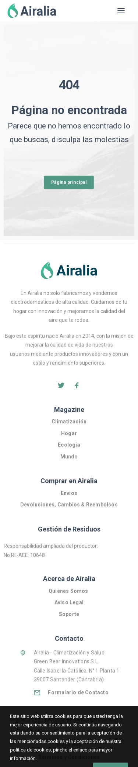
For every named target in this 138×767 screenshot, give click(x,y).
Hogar (69, 433)
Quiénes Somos (69, 591)
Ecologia (69, 445)
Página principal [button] (68, 182)
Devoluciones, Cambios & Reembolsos (69, 505)
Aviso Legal (69, 602)
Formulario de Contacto (78, 692)
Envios (69, 493)
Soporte (69, 614)
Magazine (69, 409)
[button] (121, 10)
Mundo (69, 457)
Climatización (69, 421)
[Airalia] (32, 10)
